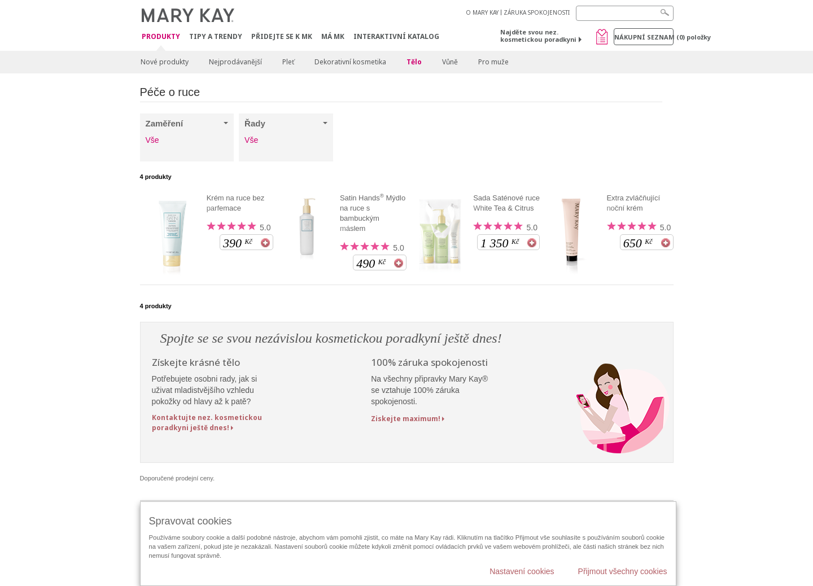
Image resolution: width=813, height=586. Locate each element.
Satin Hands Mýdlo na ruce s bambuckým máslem (372, 213)
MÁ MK (332, 36)
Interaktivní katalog (396, 36)
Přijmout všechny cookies (622, 571)
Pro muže (493, 62)
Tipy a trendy (215, 36)
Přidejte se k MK (281, 36)
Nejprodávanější (235, 62)
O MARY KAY (482, 12)
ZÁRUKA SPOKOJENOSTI (537, 12)
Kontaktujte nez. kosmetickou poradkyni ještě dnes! (207, 422)
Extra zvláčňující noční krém (633, 203)
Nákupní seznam (644, 37)
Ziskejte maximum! (405, 418)
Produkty (161, 37)
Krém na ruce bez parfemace (236, 203)
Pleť (288, 62)
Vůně (450, 62)
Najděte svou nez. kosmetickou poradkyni (538, 35)
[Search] (625, 13)
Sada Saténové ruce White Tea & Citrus (506, 203)
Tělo (414, 62)
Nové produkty (165, 62)
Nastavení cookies (521, 571)
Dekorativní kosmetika (350, 62)
